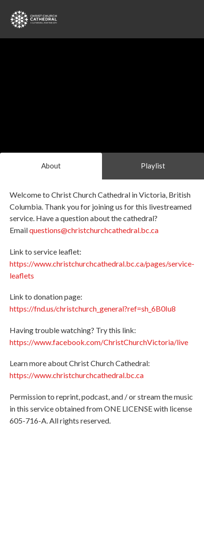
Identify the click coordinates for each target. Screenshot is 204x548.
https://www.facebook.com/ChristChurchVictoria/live (99, 342)
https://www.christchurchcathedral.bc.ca (77, 375)
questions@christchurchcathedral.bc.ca (94, 230)
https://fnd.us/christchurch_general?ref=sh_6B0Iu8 (93, 308)
